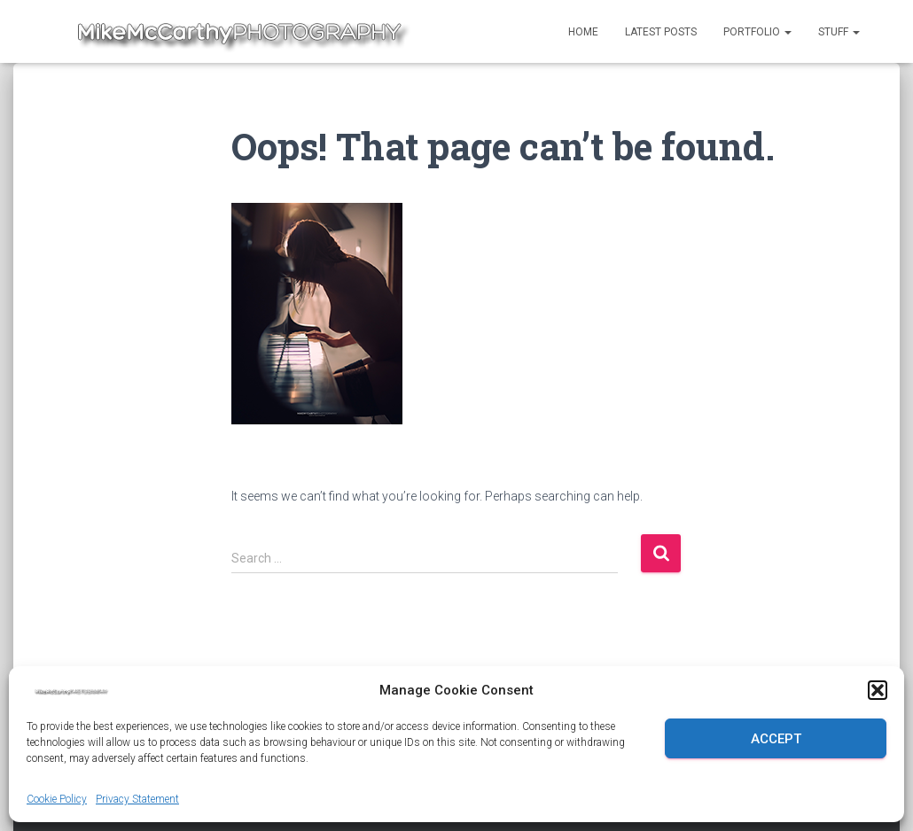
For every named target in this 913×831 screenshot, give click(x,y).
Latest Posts (661, 32)
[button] (877, 690)
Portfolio (757, 32)
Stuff (839, 32)
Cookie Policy (57, 799)
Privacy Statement (137, 799)
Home (583, 32)
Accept (776, 739)
